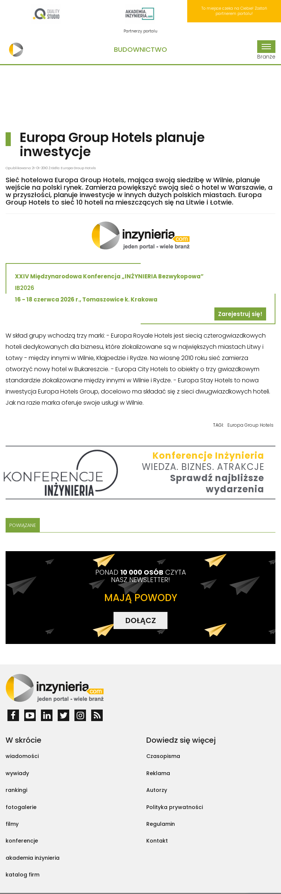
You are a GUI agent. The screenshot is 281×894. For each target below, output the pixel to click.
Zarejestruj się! (240, 314)
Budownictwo (140, 49)
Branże (266, 50)
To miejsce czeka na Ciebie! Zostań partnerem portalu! (234, 11)
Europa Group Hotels (250, 425)
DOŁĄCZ (140, 620)
